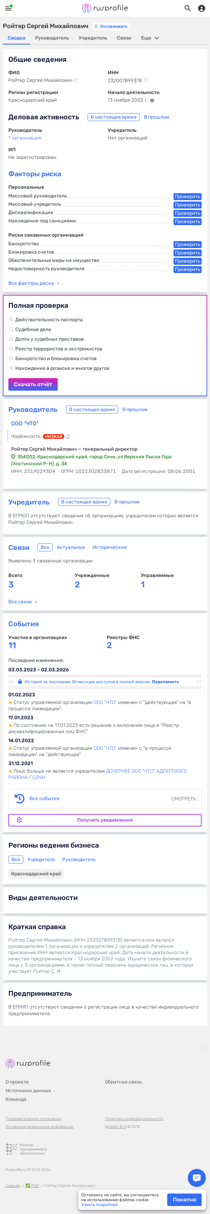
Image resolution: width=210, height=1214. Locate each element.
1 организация (24, 138)
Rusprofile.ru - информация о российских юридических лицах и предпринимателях (105, 8)
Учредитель (29, 502)
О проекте (17, 1082)
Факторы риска (34, 174)
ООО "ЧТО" (25, 423)
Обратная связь (123, 1082)
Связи (18, 547)
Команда (16, 1099)
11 (12, 645)
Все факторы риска (31, 283)
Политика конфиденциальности (134, 1119)
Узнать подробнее (99, 1204)
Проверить (187, 196)
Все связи (20, 602)
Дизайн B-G (115, 1126)
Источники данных (28, 1091)
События (23, 624)
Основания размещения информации (40, 1126)
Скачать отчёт (105, 345)
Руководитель (33, 409)
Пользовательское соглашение (33, 1119)
